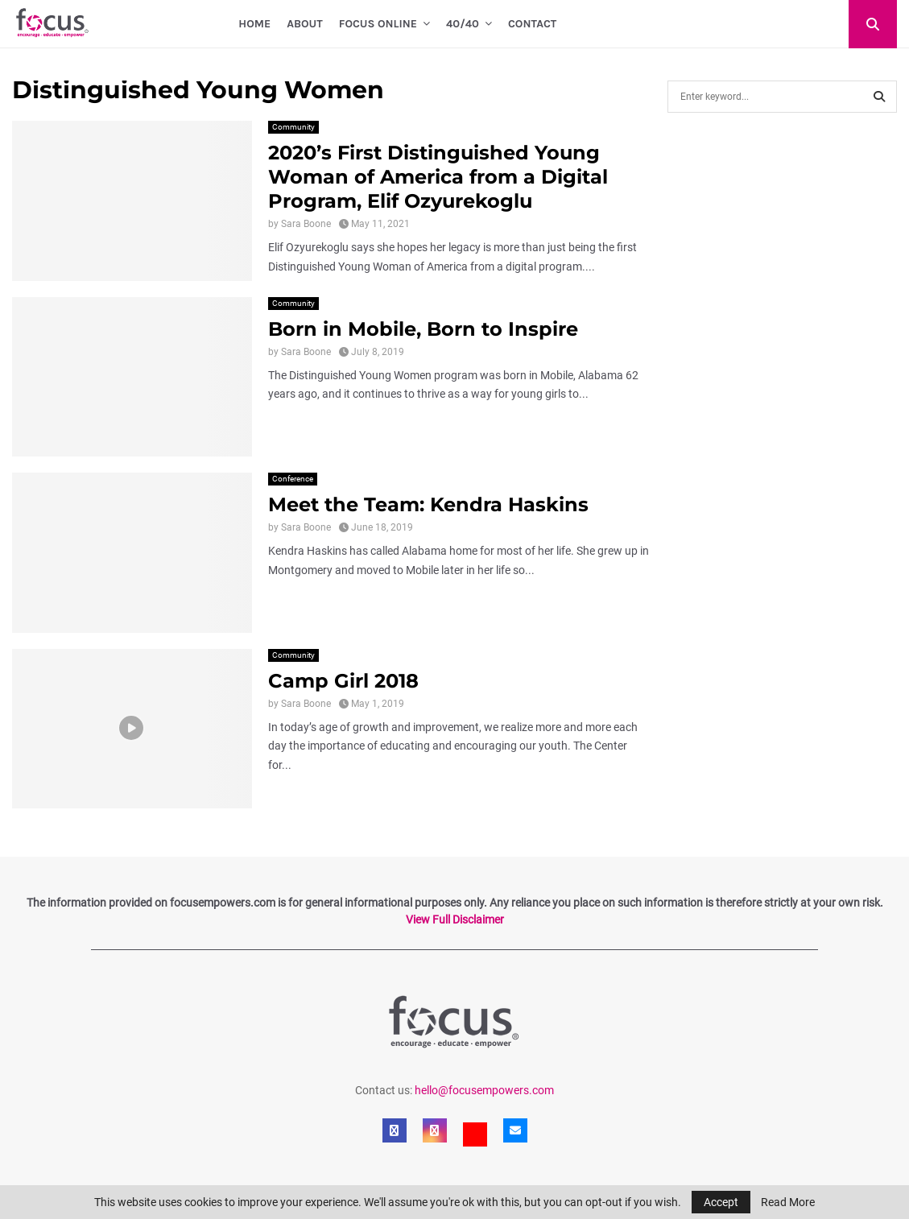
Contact (532, 24)
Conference (292, 478)
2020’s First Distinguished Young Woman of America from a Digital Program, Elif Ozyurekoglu (438, 177)
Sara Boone (306, 223)
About (305, 24)
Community (293, 126)
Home (254, 24)
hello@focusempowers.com (484, 1090)
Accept (721, 1202)
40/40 (462, 24)
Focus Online (378, 24)
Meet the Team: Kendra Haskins (428, 504)
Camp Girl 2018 (343, 680)
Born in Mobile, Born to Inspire (423, 329)
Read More (788, 1202)
